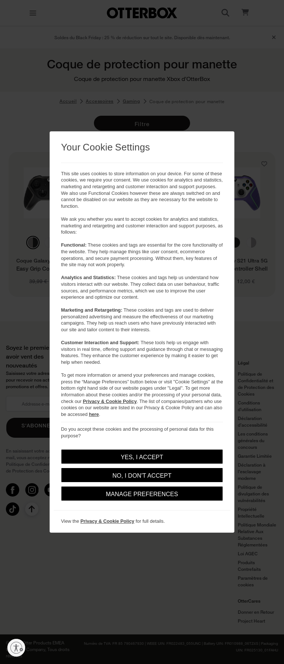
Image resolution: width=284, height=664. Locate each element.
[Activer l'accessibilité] (16, 648)
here (94, 414)
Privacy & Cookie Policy (110, 401)
